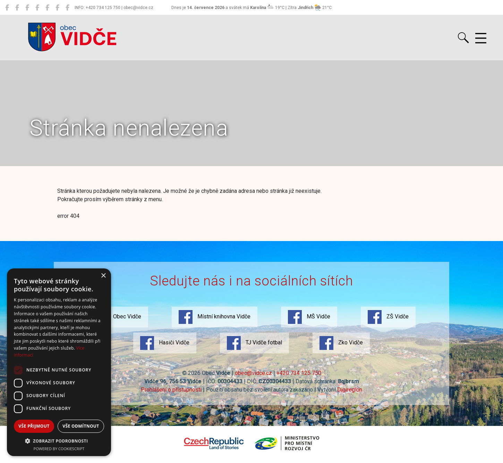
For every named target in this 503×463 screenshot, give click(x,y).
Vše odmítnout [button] (80, 426)
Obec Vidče (117, 317)
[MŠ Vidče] (27, 7)
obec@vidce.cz (253, 373)
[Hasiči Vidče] (47, 7)
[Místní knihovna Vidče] (17, 7)
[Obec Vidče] (7, 7)
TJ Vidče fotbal (254, 343)
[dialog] (59, 362)
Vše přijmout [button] (33, 426)
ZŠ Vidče (388, 317)
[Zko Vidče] (67, 7)
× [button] (103, 275)
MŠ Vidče (309, 317)
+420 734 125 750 (298, 373)
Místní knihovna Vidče (214, 317)
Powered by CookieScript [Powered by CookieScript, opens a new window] (59, 448)
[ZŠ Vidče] (37, 7)
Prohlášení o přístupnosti (171, 389)
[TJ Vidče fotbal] (57, 7)
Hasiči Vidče (164, 343)
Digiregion (349, 389)
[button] (59, 440)
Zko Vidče (341, 343)
